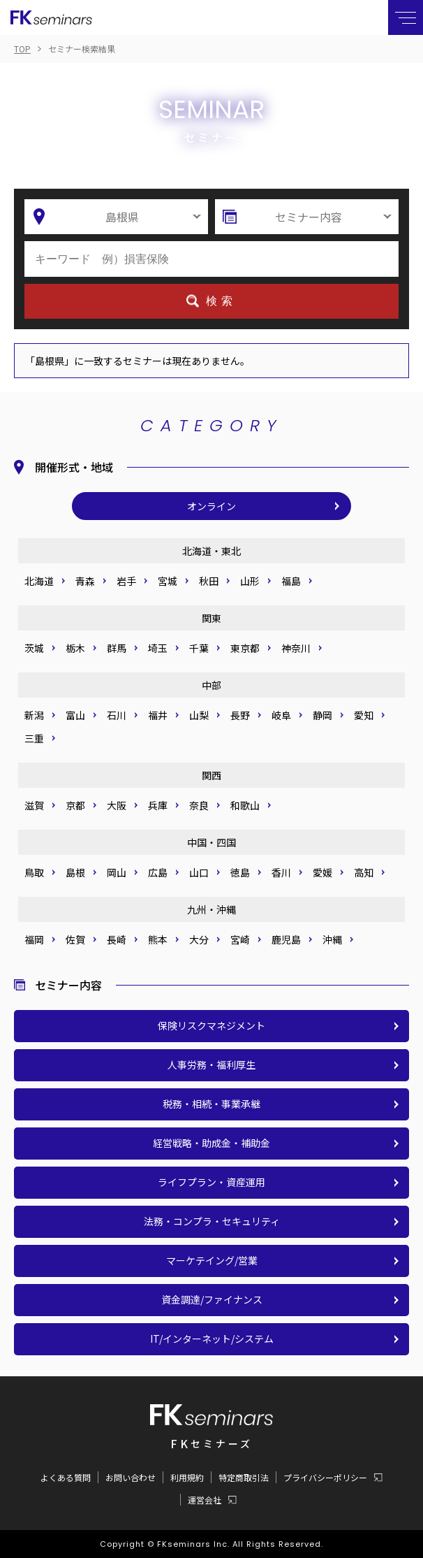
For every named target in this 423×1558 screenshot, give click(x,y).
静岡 (322, 715)
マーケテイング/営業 (212, 1260)
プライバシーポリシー (325, 1477)
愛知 (363, 715)
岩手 (126, 581)
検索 (221, 301)
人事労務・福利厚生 (211, 1065)
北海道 (39, 581)
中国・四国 (211, 842)
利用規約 (187, 1477)
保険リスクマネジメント (211, 1025)
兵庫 (158, 805)
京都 (75, 805)
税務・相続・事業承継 (211, 1104)
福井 (158, 715)
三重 (34, 738)
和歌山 (245, 805)
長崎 (116, 939)
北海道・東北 (211, 551)
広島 (158, 872)
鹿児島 (286, 939)
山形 (250, 581)
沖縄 (332, 939)
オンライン (211, 506)
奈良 (199, 805)
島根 (75, 872)
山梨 (199, 715)
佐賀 (75, 939)
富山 (75, 715)
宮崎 (240, 939)
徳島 (240, 872)
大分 (199, 939)
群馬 (116, 648)
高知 (363, 872)
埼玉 (158, 648)
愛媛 (322, 872)
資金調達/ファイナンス (211, 1299)
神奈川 (296, 648)
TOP (22, 49)
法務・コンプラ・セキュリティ (212, 1221)
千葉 (199, 648)
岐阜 (281, 715)
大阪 (116, 805)
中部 (211, 685)
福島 (291, 581)
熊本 (158, 939)
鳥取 (34, 872)
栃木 (75, 648)
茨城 (34, 648)
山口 (199, 872)
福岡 (34, 939)
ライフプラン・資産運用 (211, 1182)
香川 (281, 872)
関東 (211, 618)
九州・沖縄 (211, 909)
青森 (85, 581)
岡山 (116, 872)
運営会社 (204, 1500)
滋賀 (34, 805)
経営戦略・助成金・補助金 (211, 1143)
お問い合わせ (130, 1477)
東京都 (245, 648)
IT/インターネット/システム (212, 1339)
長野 (240, 715)
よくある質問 (65, 1477)
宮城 (167, 581)
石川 (116, 715)
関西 (211, 775)
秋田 (208, 581)
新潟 (34, 715)
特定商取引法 (243, 1477)
